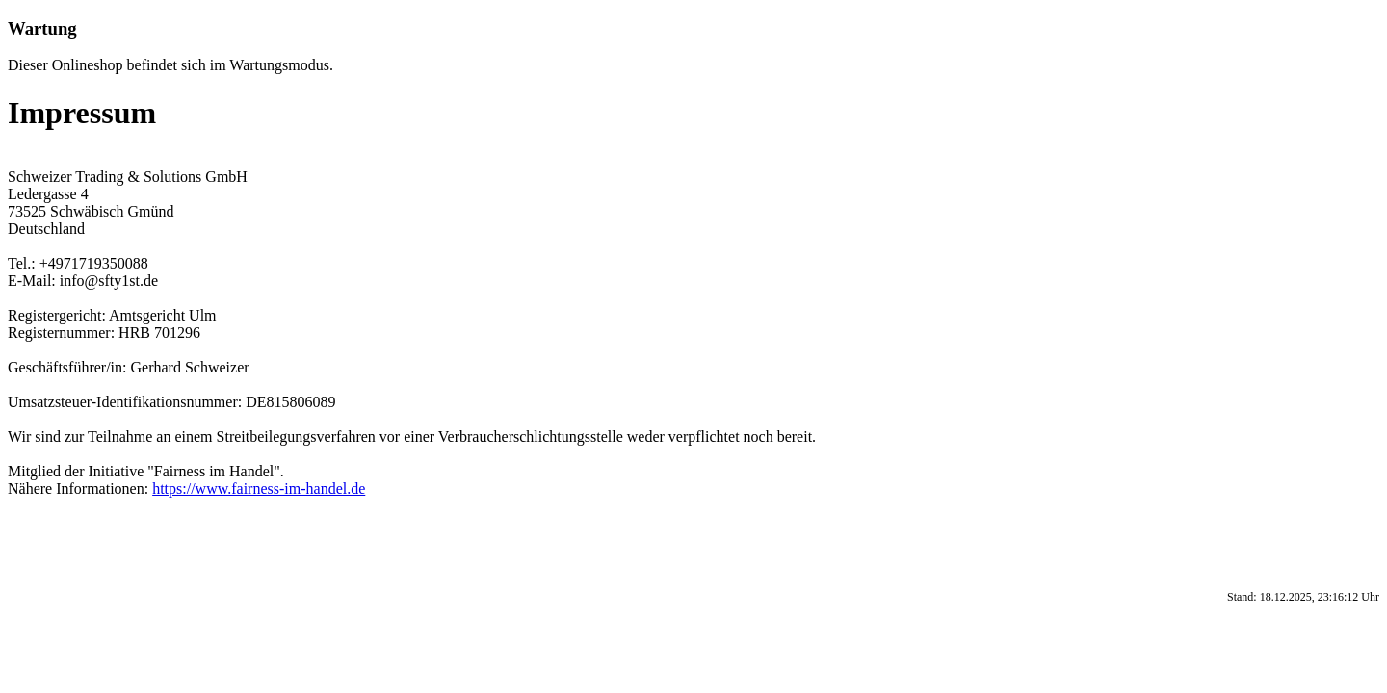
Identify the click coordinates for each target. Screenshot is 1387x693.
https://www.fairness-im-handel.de (258, 488)
